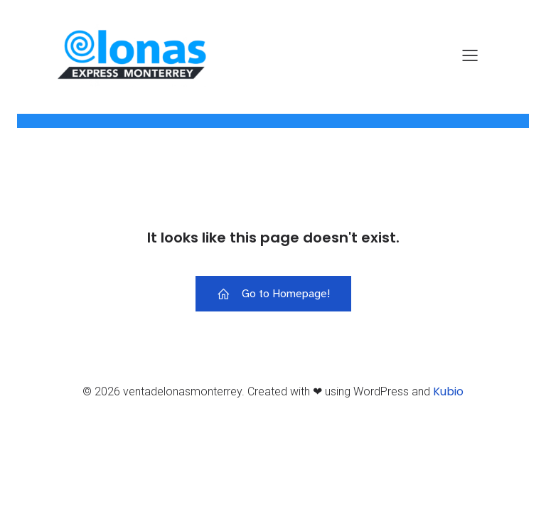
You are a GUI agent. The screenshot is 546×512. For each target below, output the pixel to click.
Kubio (448, 391)
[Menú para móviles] (470, 55)
